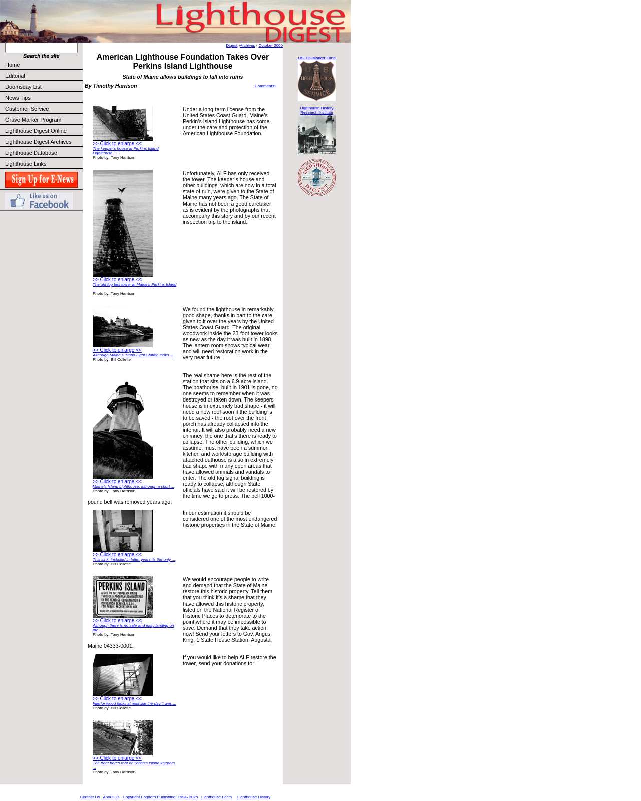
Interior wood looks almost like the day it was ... (134, 703)
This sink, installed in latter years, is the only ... (134, 559)
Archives (247, 45)
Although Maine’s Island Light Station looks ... (133, 355)
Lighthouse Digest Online (36, 131)
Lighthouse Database (31, 153)
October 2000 (271, 45)
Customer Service (43, 109)
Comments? (265, 86)
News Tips (18, 98)
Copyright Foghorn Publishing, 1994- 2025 (160, 797)
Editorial (43, 76)
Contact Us (90, 797)
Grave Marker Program (33, 120)
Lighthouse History (253, 797)
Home (12, 65)
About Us (111, 797)
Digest (232, 45)
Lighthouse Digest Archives (38, 142)
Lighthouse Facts (216, 797)
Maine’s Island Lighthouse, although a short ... (133, 486)
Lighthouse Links (26, 164)
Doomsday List (23, 87)
